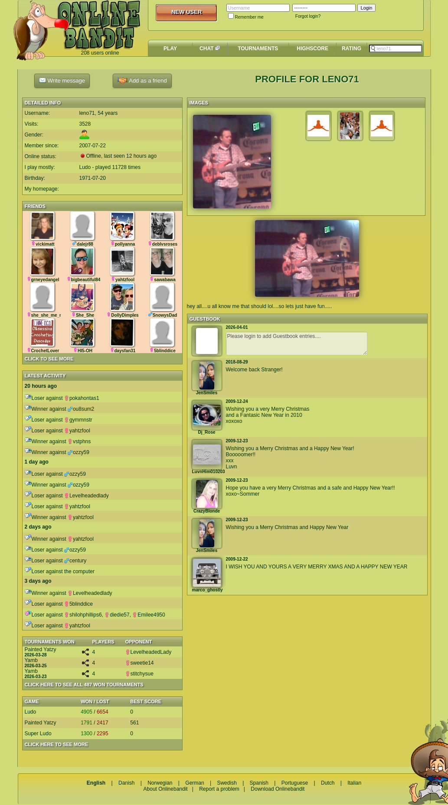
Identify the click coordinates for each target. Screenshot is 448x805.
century (75, 561)
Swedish (226, 783)
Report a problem (219, 789)
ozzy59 (78, 452)
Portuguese (294, 783)
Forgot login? (307, 16)
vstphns (79, 441)
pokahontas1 (81, 398)
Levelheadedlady (86, 496)
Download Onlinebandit (277, 789)
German (194, 783)
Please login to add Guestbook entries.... (296, 343)
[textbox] (395, 48)
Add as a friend (142, 80)
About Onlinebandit (166, 789)
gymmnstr (78, 420)
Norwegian (159, 783)
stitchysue (139, 674)
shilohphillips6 (83, 615)
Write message (62, 80)
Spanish (259, 783)
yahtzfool (77, 431)
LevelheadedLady (148, 652)
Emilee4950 (148, 615)
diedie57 (117, 615)
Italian (354, 783)
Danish (126, 783)
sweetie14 (139, 663)
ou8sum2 (81, 409)
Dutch (327, 783)
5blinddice (78, 604)
